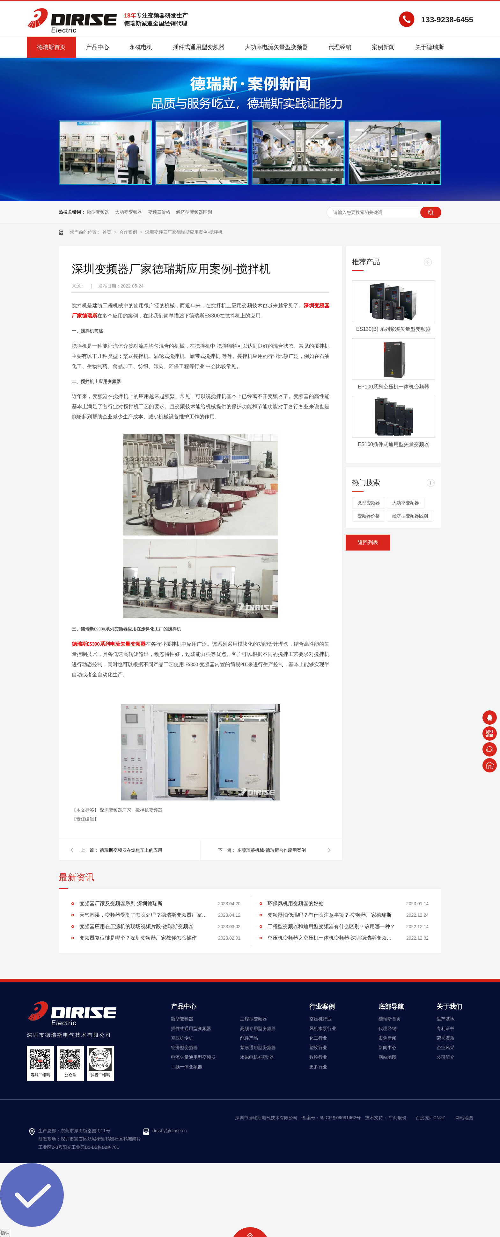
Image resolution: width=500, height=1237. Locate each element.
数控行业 (318, 1057)
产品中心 (183, 1006)
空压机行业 (320, 1018)
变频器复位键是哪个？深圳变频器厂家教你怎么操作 (138, 938)
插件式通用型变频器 (191, 1028)
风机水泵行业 (322, 1028)
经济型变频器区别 (194, 212)
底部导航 (391, 1006)
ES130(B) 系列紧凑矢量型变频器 (393, 329)
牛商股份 (398, 1117)
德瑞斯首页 (390, 1018)
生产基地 (445, 1018)
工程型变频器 (253, 1018)
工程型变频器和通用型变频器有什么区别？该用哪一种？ (331, 926)
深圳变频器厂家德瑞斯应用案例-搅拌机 (184, 232)
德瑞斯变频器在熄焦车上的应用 (131, 850)
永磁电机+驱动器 (257, 1057)
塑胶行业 (318, 1047)
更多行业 (318, 1066)
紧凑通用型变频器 (258, 1047)
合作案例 (128, 232)
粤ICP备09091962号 (340, 1117)
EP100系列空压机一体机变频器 (393, 386)
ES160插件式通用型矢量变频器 (393, 444)
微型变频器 (98, 212)
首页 (107, 232)
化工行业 (318, 1038)
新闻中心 (387, 1047)
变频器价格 (159, 212)
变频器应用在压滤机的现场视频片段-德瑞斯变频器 (136, 926)
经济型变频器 (184, 1047)
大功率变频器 (128, 212)
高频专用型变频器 (258, 1028)
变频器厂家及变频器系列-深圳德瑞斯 (121, 903)
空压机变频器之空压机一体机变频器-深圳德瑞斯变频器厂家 (331, 938)
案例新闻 (387, 1038)
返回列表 (368, 542)
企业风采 (445, 1047)
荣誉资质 (445, 1038)
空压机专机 (182, 1038)
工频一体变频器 (186, 1066)
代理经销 (387, 1028)
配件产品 (249, 1038)
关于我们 (449, 1006)
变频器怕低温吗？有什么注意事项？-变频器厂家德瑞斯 (330, 915)
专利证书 (445, 1028)
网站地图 (387, 1057)
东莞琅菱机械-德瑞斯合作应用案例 (271, 850)
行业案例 (322, 1006)
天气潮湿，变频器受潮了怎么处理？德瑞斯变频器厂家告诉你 (143, 915)
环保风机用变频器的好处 (296, 903)
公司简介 (445, 1057)
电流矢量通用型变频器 (193, 1057)
